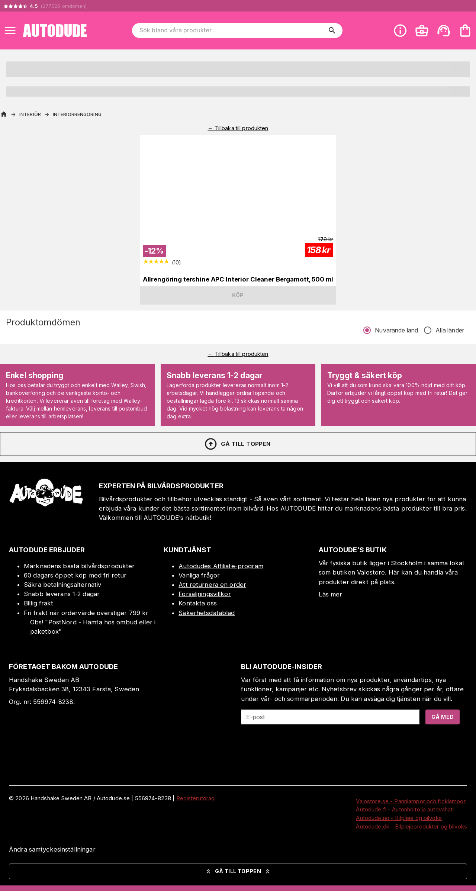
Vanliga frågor (199, 575)
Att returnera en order (212, 584)
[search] (332, 30)
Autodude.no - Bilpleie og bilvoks (398, 817)
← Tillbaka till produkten (238, 128)
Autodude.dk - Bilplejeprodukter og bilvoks (411, 826)
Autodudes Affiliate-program (220, 566)
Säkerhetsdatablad (206, 613)
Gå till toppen (237, 444)
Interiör (30, 114)
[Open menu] (10, 30)
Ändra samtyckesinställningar (52, 849)
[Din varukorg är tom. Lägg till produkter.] (465, 30)
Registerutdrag (195, 798)
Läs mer (330, 594)
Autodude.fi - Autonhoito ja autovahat (404, 809)
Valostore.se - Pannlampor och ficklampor (410, 801)
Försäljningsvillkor (204, 594)
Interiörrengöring (77, 114)
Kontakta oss (197, 603)
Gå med (442, 717)
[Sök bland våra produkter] (232, 30)
